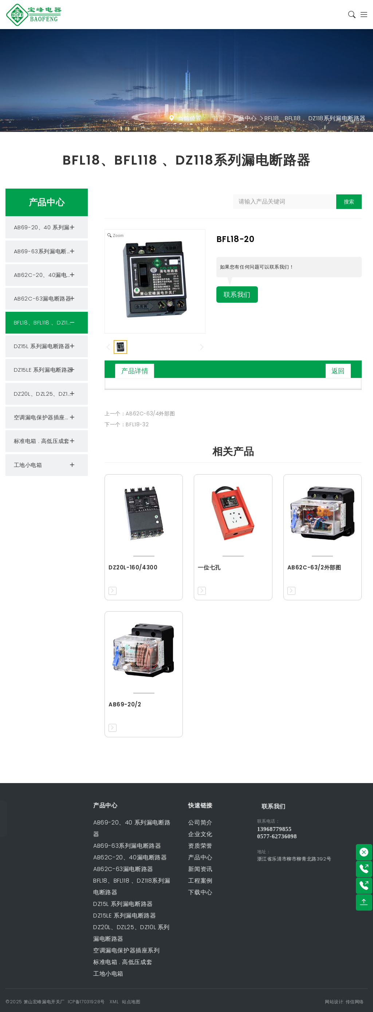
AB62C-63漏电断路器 (45, 299)
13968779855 (297, 829)
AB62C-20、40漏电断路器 (49, 275)
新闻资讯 (172, 869)
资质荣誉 (172, 846)
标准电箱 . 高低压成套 (45, 441)
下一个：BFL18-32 (127, 424)
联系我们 (239, 295)
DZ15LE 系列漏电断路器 (45, 370)
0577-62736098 (300, 836)
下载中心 (172, 892)
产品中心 (244, 118)
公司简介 (172, 822)
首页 (219, 118)
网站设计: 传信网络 (344, 1002)
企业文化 (172, 834)
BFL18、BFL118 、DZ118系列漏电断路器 (315, 118)
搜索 (349, 201)
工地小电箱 (45, 465)
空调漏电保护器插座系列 (45, 417)
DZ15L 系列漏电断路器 (45, 346)
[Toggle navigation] (362, 14)
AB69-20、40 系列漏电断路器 (51, 227)
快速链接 (172, 805)
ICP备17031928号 (86, 1002)
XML (114, 1002)
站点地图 (131, 1002)
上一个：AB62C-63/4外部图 (140, 413)
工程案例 (172, 880)
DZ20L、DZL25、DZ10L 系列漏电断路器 (51, 394)
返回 (338, 370)
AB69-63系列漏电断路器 (46, 251)
